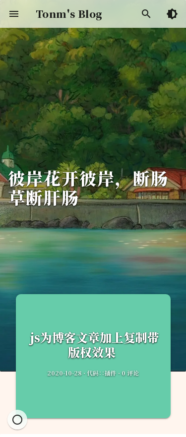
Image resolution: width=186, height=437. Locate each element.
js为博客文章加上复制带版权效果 (93, 344)
